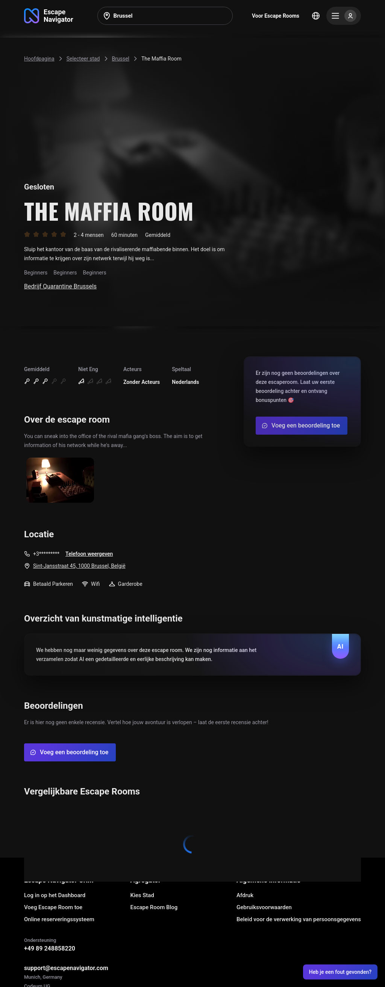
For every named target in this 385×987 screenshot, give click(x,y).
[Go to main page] (48, 16)
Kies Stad (142, 895)
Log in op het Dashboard (54, 895)
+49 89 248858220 (49, 948)
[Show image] (60, 480)
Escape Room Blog (154, 907)
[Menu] (343, 16)
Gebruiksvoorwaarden (264, 907)
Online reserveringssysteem (59, 919)
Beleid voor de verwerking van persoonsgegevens (298, 919)
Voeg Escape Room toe (53, 907)
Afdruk (244, 895)
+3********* (46, 554)
